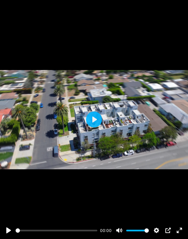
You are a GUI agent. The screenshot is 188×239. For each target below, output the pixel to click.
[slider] (56, 230)
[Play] (8, 230)
